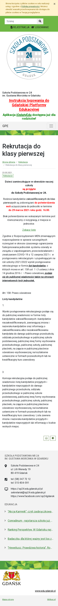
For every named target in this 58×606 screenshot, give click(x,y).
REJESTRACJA (20, 27)
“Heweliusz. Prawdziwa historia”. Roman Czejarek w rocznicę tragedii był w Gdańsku (30, 547)
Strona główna (8, 162)
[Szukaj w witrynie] (40, 21)
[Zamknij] (55, 4)
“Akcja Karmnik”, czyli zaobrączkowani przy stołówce (30, 511)
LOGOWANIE (40, 27)
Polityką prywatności (30, 6)
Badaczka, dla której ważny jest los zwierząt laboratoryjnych (30, 538)
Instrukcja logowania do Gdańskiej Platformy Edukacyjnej (29, 105)
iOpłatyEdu (24, 115)
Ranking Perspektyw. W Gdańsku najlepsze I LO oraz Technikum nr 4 (30, 529)
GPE (5, 126)
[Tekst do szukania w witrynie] (21, 21)
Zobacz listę (29, 229)
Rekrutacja (23, 162)
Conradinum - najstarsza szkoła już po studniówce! (30, 520)
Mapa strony (8, 599)
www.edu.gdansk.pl (45, 590)
